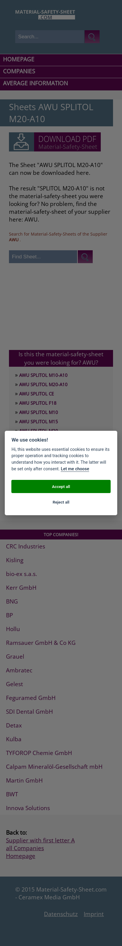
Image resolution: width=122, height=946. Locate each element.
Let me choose (75, 469)
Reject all (61, 502)
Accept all (61, 486)
